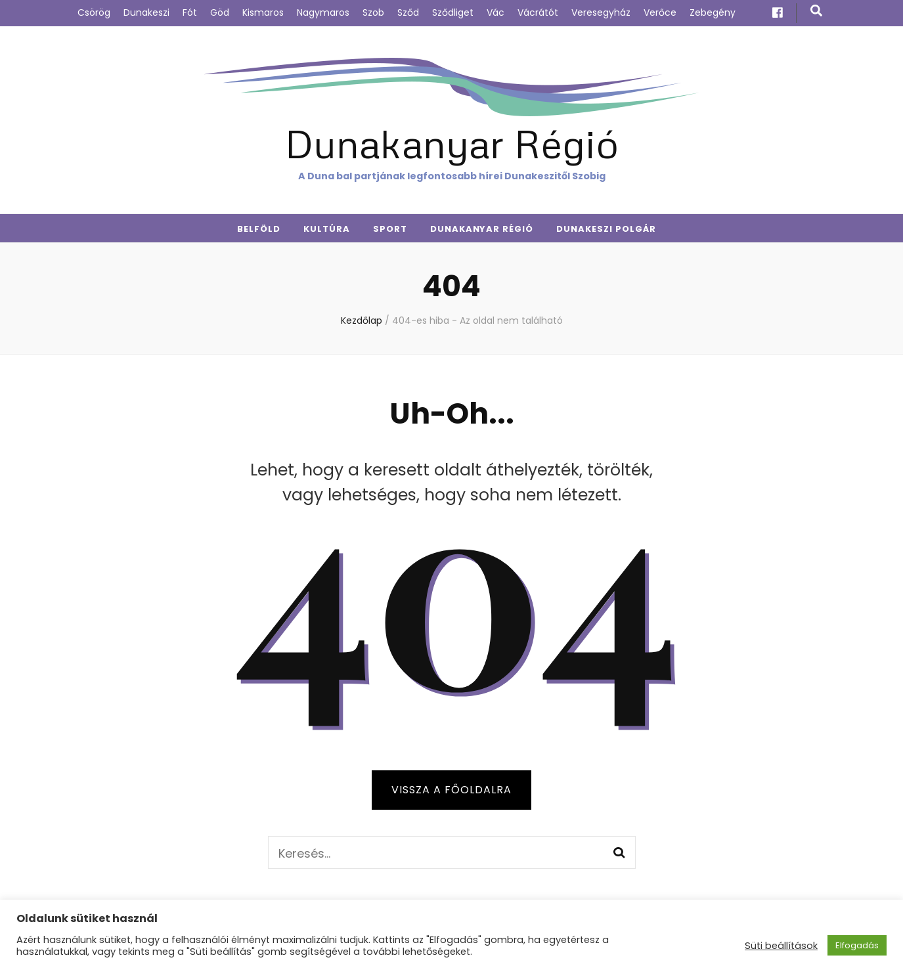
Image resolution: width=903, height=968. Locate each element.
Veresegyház (600, 12)
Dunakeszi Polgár (606, 229)
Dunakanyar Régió (452, 143)
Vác (495, 12)
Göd (219, 12)
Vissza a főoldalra (451, 789)
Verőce (660, 12)
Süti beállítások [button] (781, 946)
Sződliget (453, 12)
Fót (190, 12)
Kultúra (326, 229)
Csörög (93, 12)
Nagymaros (323, 12)
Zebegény (713, 12)
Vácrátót (538, 12)
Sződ (408, 12)
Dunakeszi (146, 12)
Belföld (258, 229)
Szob (373, 12)
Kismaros (263, 12)
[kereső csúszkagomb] (816, 11)
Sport (390, 229)
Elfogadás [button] (857, 945)
